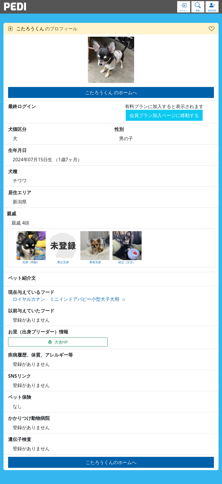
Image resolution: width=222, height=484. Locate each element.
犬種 (12, 171)
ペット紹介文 (22, 278)
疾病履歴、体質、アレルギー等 (40, 355)
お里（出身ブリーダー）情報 (38, 332)
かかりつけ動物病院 (29, 418)
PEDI (15, 6)
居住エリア (19, 192)
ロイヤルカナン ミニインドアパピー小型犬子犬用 (66, 299)
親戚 (11, 213)
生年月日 (17, 150)
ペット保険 (19, 397)
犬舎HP (58, 342)
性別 (119, 129)
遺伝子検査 (19, 439)
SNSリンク (19, 376)
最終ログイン (22, 106)
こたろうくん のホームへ (111, 92)
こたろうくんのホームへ (111, 462)
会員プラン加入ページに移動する (164, 115)
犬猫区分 (17, 129)
